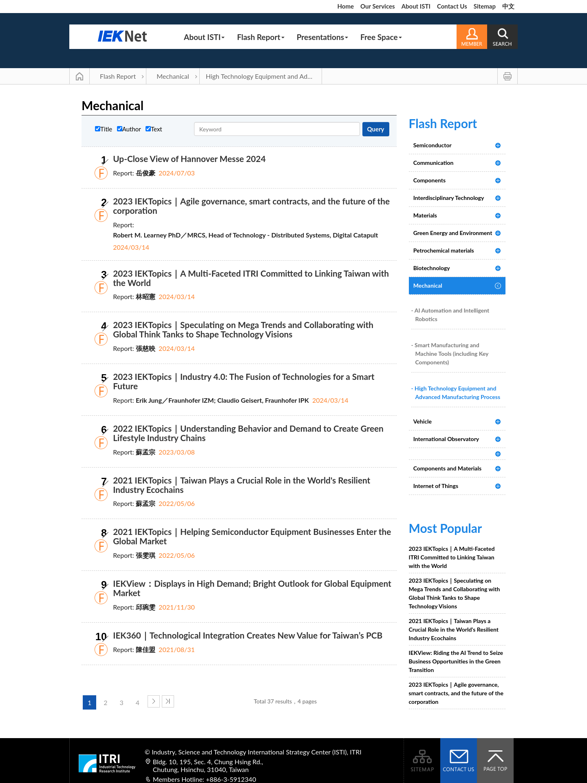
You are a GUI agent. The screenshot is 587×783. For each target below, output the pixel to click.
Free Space (381, 37)
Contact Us (452, 6)
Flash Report (260, 37)
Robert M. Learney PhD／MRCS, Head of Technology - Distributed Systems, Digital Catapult (245, 235)
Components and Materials (447, 468)
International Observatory (446, 438)
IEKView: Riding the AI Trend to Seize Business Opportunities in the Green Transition (456, 661)
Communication (433, 162)
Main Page (79, 76)
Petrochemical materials (443, 250)
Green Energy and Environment (452, 232)
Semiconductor (432, 145)
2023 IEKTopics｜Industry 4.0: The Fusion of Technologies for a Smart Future (243, 381)
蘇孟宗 (145, 452)
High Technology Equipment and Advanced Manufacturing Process (264, 76)
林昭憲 (145, 296)
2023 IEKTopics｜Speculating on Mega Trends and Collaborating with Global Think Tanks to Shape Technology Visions (243, 329)
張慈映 (145, 348)
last (168, 701)
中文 (508, 6)
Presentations (322, 37)
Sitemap (485, 6)
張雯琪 (145, 555)
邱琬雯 (145, 607)
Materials (425, 215)
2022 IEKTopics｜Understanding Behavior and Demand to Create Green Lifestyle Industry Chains (248, 433)
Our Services (377, 6)
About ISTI (416, 6)
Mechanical (173, 76)
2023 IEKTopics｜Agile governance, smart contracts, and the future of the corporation (251, 205)
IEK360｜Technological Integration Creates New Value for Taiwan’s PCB (247, 635)
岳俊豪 (145, 173)
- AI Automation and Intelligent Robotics (450, 314)
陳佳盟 (145, 649)
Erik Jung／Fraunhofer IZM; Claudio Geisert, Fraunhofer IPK (222, 400)
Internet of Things (435, 485)
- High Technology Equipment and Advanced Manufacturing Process (456, 392)
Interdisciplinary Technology (448, 197)
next (154, 701)
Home (345, 6)
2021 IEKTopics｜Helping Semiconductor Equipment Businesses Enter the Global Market (252, 536)
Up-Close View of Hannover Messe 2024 (189, 158)
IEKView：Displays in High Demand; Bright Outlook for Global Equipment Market (252, 588)
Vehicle (422, 421)
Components (429, 180)
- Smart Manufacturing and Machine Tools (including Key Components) (450, 354)
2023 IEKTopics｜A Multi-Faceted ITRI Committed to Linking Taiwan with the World (251, 278)
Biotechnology (431, 267)
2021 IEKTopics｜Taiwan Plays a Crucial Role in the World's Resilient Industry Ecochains (241, 485)
